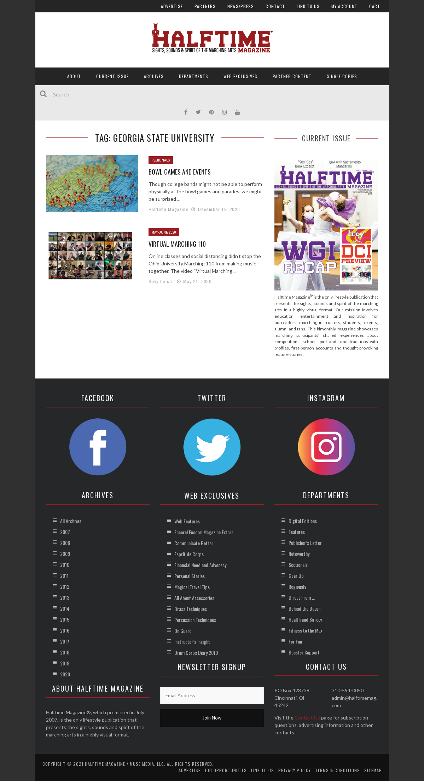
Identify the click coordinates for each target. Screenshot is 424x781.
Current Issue (112, 76)
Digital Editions (303, 520)
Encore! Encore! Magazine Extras (203, 532)
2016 (64, 630)
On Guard (183, 630)
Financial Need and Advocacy (200, 565)
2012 (64, 586)
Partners (205, 6)
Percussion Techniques (195, 619)
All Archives (70, 520)
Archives (154, 76)
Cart (374, 6)
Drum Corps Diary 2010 (196, 652)
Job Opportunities (226, 770)
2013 (64, 597)
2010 (64, 564)
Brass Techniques (190, 608)
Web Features (187, 521)
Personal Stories (189, 576)
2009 (65, 553)
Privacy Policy (294, 770)
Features (297, 531)
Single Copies (342, 76)
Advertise (172, 6)
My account (344, 6)
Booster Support (304, 652)
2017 (64, 641)
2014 (64, 608)
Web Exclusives (240, 76)
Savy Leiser (161, 281)
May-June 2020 (163, 232)
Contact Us (307, 718)
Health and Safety (305, 619)
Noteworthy (299, 553)
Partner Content (292, 76)
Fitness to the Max (305, 630)
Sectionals (298, 564)
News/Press (240, 6)
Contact (275, 6)
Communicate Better (193, 543)
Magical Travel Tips (192, 587)
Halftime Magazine (169, 209)
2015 (64, 619)
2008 (65, 542)
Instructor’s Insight (192, 641)
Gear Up (296, 575)
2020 (65, 674)
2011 (64, 575)
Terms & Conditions (337, 770)
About (74, 76)
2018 (64, 652)
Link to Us (308, 6)
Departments (193, 76)
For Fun (295, 641)
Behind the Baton (304, 608)
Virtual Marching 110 (177, 243)
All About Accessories (194, 597)
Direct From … (302, 597)
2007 (65, 531)
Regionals (160, 160)
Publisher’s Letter (305, 542)
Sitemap (373, 770)
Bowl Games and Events (180, 171)
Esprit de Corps (189, 554)
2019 (64, 663)
